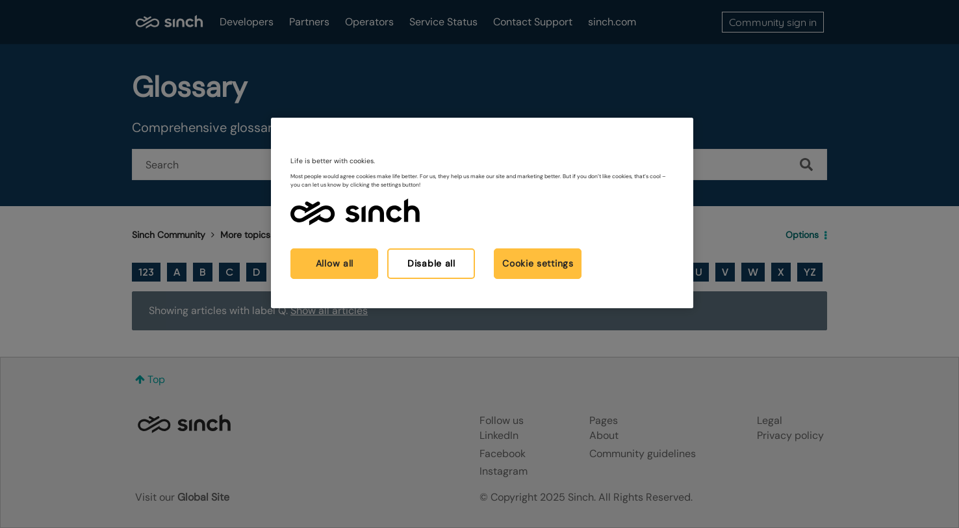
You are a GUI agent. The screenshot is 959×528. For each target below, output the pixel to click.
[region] (482, 213)
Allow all (334, 263)
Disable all (431, 263)
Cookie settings (538, 263)
